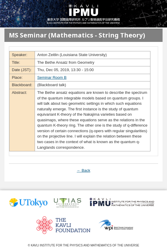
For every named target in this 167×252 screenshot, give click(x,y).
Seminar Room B (52, 77)
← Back (83, 170)
